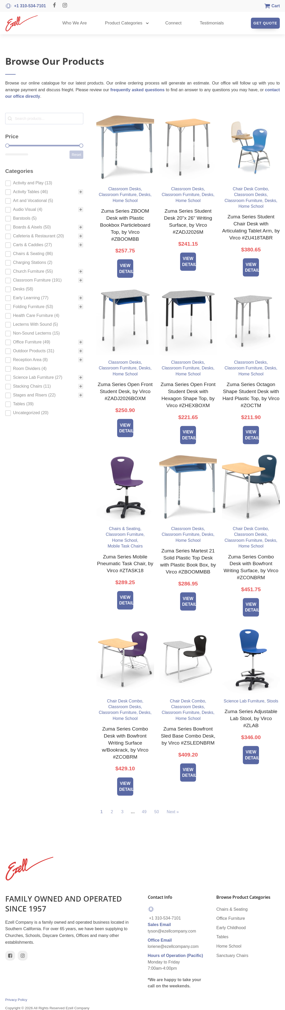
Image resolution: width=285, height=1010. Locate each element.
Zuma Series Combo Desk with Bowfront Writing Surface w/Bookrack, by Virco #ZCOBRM (125, 743)
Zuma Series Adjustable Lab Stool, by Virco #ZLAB (251, 718)
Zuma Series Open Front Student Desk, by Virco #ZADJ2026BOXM (125, 391)
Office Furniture (230, 918)
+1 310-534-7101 (165, 918)
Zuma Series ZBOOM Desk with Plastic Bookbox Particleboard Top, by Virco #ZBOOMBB (125, 225)
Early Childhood (231, 928)
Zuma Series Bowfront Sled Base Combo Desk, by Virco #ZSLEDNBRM (188, 736)
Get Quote (265, 23)
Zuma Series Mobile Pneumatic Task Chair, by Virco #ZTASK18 (125, 564)
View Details (126, 268)
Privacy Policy (16, 1000)
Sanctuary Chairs (232, 955)
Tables (222, 937)
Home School (228, 946)
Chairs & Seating (232, 909)
